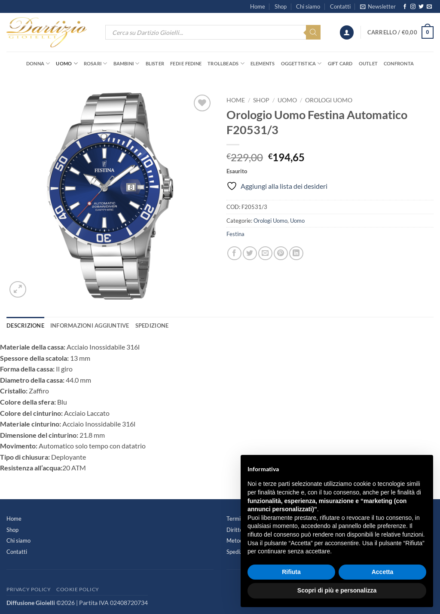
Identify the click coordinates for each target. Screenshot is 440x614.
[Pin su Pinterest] (281, 253)
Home (257, 6)
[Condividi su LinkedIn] (296, 253)
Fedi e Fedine (186, 63)
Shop (281, 6)
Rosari (95, 63)
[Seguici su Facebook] (404, 7)
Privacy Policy (28, 589)
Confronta (399, 63)
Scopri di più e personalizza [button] (336, 590)
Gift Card (340, 63)
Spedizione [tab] (152, 325)
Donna (38, 63)
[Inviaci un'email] (429, 7)
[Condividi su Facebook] (234, 253)
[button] (378, 6)
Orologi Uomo (328, 100)
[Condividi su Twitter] (250, 253)
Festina (235, 233)
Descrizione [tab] (25, 325)
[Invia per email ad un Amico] (265, 253)
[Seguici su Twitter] (421, 7)
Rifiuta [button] (291, 571)
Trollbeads (226, 63)
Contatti (340, 6)
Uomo (66, 63)
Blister (155, 63)
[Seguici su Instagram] (413, 7)
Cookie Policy (77, 589)
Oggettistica (301, 63)
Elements (263, 63)
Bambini (126, 63)
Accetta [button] (383, 571)
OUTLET (368, 63)
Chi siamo (308, 6)
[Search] (313, 32)
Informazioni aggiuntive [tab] (89, 325)
